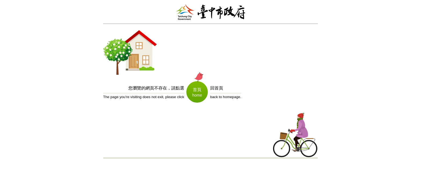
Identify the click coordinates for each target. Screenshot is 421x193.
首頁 (197, 89)
